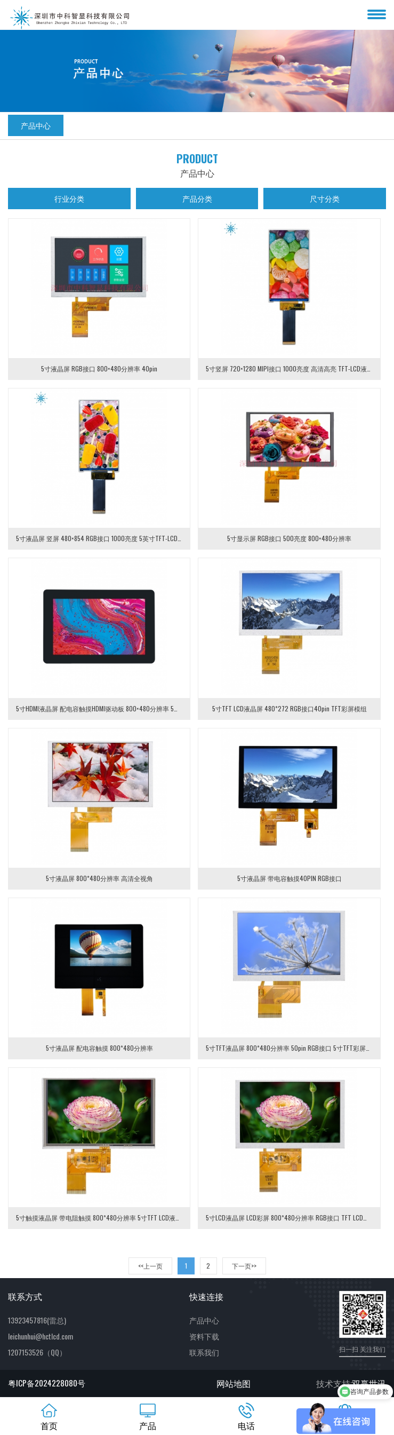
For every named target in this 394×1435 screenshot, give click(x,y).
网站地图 (233, 1383)
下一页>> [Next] (244, 1277)
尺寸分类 (325, 198)
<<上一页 (150, 1277)
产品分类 (197, 198)
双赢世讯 (369, 1383)
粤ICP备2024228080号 (46, 1383)
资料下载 (204, 1336)
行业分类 (69, 198)
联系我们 (204, 1352)
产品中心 (36, 125)
